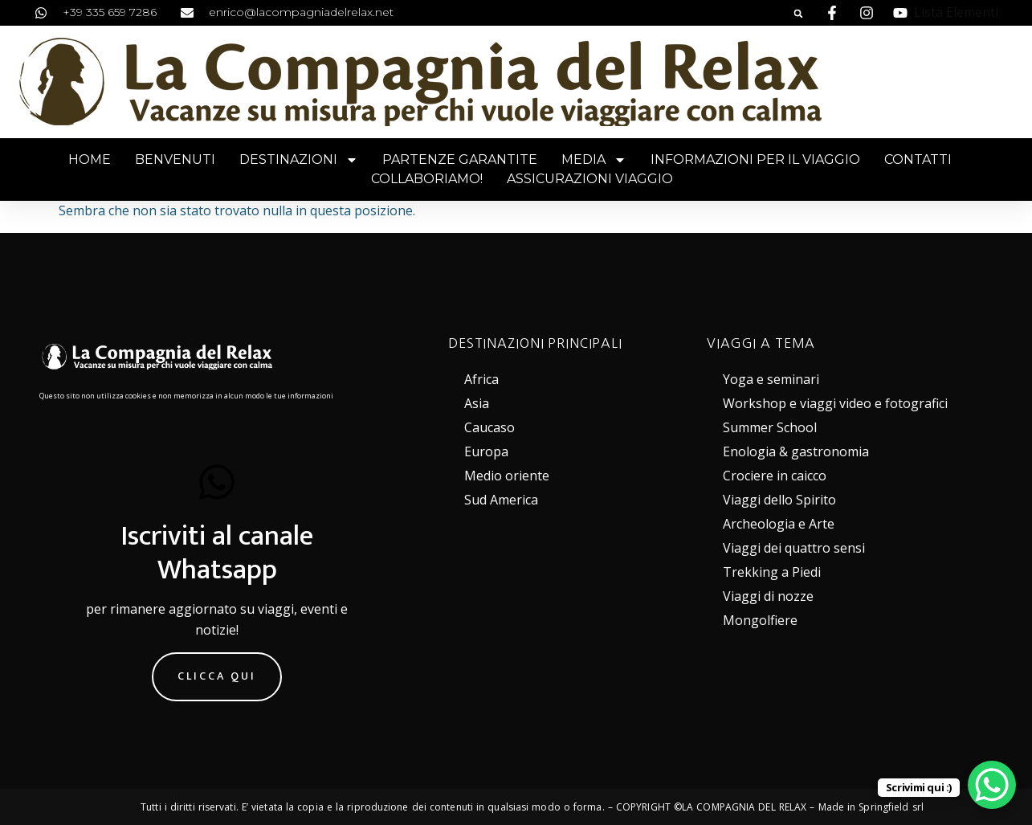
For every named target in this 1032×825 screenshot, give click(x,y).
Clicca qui (216, 676)
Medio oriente (506, 475)
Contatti (918, 159)
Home (89, 159)
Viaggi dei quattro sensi (794, 548)
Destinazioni (298, 159)
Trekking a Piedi (772, 572)
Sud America (501, 499)
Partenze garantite (459, 159)
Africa (481, 379)
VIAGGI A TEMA (761, 343)
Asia (476, 403)
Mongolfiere (760, 620)
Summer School (770, 427)
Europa (486, 451)
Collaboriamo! (427, 178)
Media (593, 159)
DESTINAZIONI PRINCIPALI (535, 343)
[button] (798, 13)
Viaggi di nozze (768, 596)
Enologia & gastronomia (796, 451)
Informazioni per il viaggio (755, 159)
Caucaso (489, 427)
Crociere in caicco (774, 475)
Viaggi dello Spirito (779, 499)
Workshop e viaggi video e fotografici (835, 403)
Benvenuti (175, 159)
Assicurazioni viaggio (590, 178)
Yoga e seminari (771, 379)
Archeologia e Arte (778, 524)
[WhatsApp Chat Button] (992, 785)
